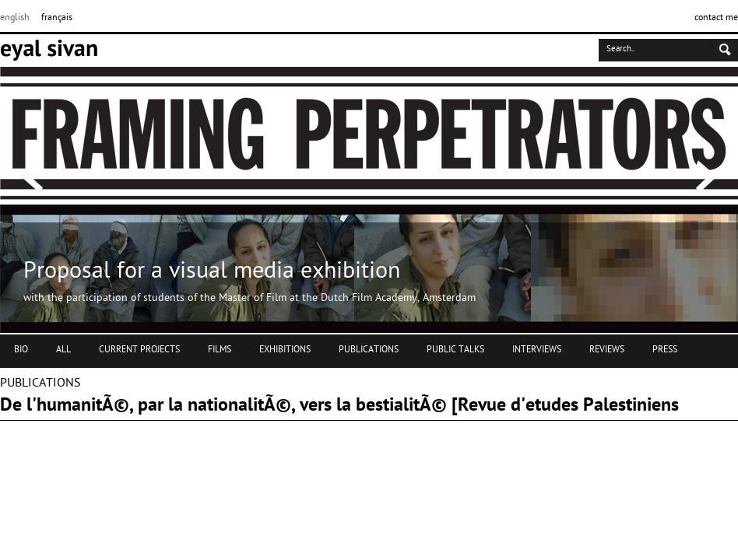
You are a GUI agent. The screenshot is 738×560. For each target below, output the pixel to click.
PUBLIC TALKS (455, 350)
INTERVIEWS (536, 350)
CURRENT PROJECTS (139, 350)
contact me (716, 18)
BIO (21, 350)
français (56, 18)
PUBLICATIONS (369, 350)
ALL (63, 350)
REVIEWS (606, 350)
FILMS (219, 350)
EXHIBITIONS (285, 350)
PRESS (664, 350)
